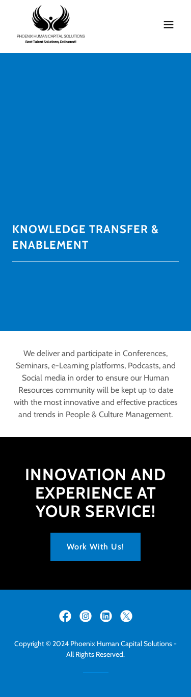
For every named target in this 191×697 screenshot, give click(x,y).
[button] (168, 24)
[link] (51, 24)
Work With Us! (95, 546)
